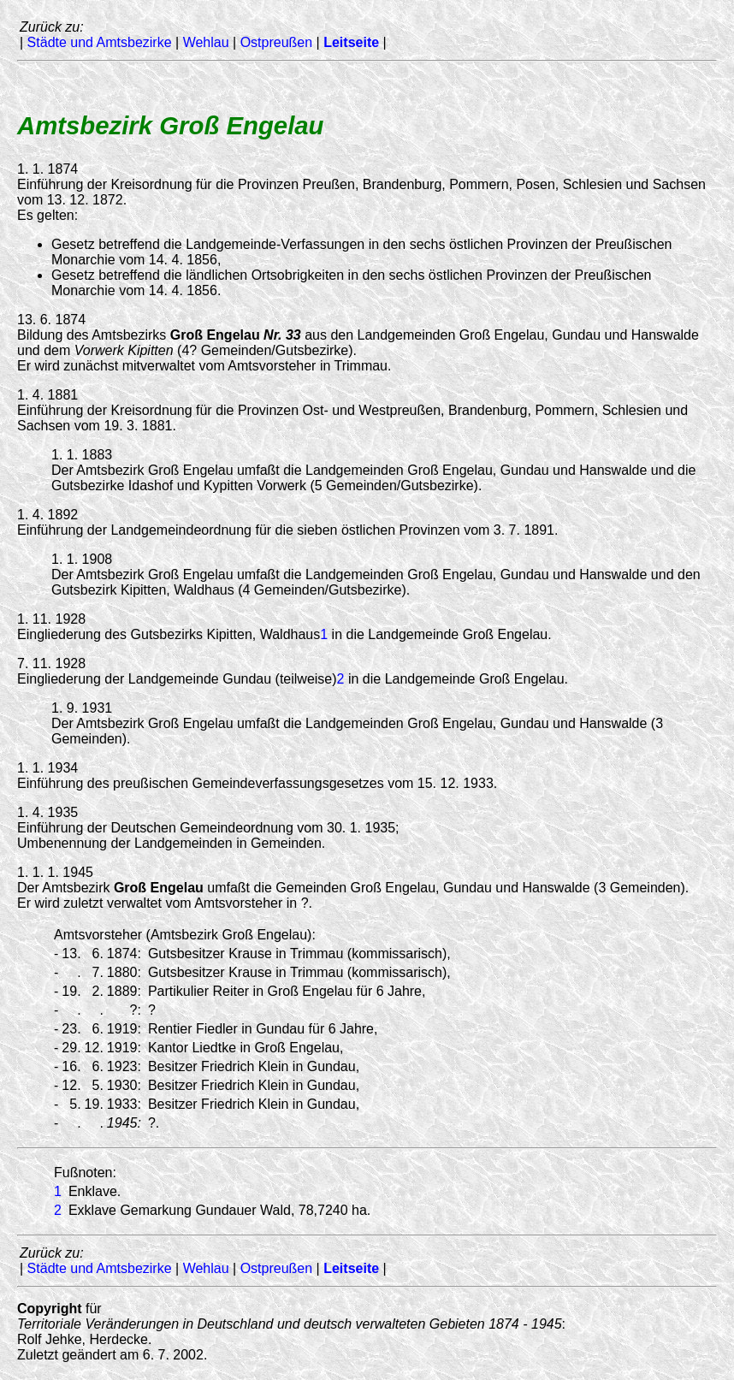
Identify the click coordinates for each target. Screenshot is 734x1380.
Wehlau (206, 42)
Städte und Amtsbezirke (99, 42)
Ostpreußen (276, 42)
